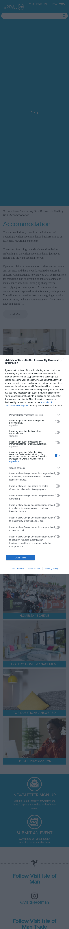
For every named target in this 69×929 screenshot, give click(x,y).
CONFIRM (20, 558)
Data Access (34, 568)
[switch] (57, 421)
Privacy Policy (51, 568)
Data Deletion (17, 568)
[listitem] (34, 414)
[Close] (63, 361)
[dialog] (34, 464)
